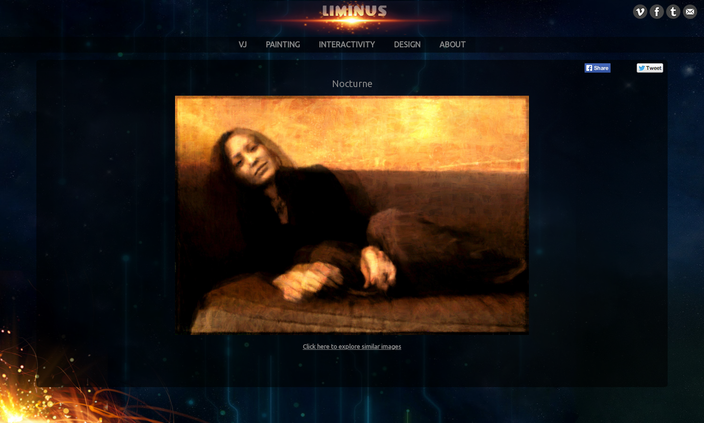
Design (407, 44)
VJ (243, 44)
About (453, 44)
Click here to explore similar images (352, 346)
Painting (283, 44)
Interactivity (347, 44)
